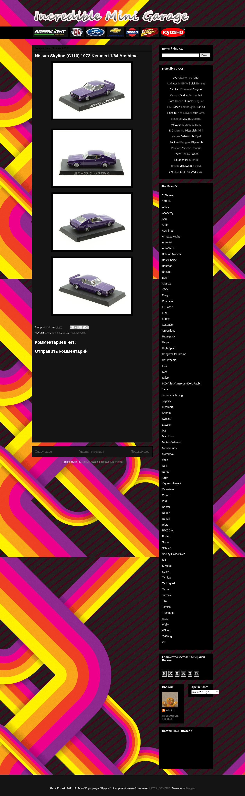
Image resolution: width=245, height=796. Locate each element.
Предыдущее (140, 451)
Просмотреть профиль (170, 717)
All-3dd (170, 710)
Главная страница (91, 451)
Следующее (43, 451)
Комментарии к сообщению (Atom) (102, 461)
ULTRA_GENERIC (159, 788)
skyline (82, 332)
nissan (73, 332)
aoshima (56, 332)
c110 (65, 332)
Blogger (190, 788)
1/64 (47, 332)
